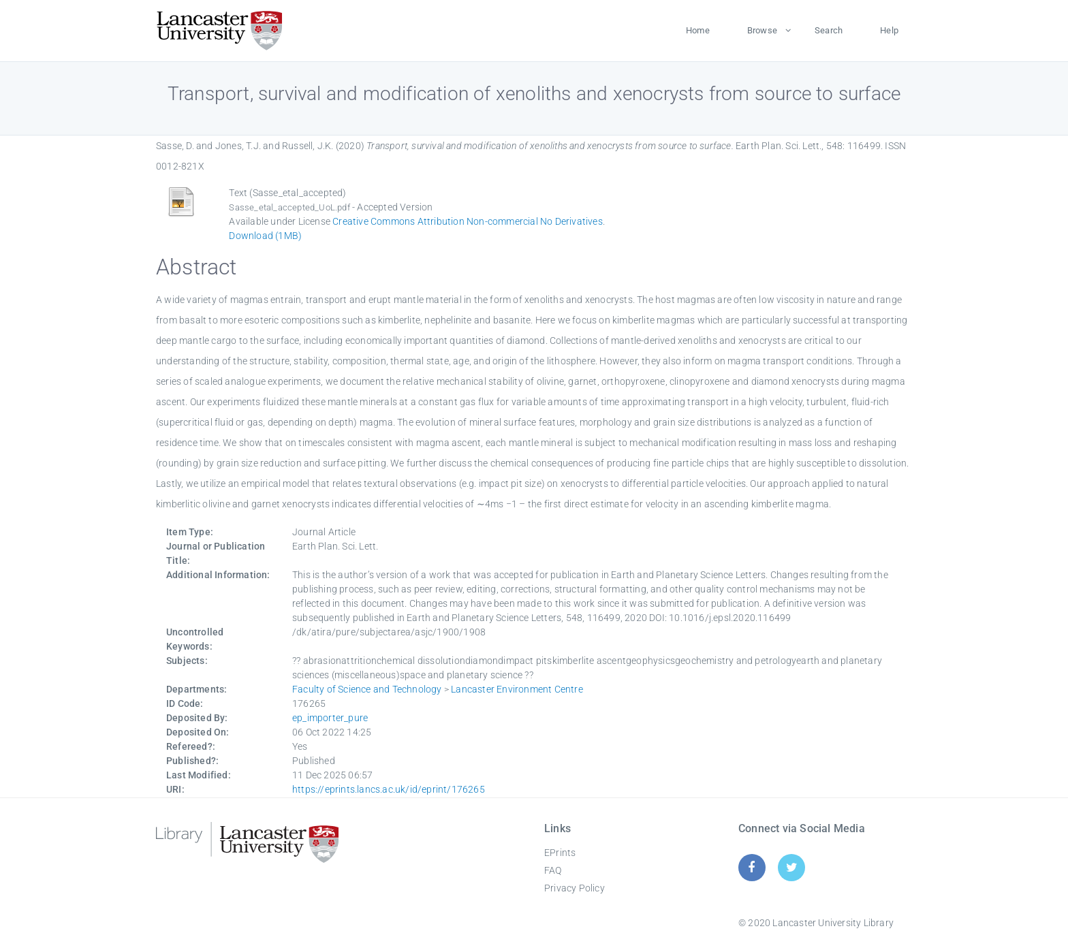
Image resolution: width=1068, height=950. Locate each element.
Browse (762, 30)
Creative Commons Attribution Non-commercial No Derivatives (467, 221)
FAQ (553, 870)
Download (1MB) (265, 235)
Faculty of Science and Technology (367, 689)
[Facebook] (751, 867)
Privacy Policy (574, 888)
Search (829, 30)
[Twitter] (792, 867)
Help (889, 30)
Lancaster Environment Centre (517, 689)
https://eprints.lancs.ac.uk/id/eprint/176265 (388, 789)
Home (698, 30)
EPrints (560, 852)
